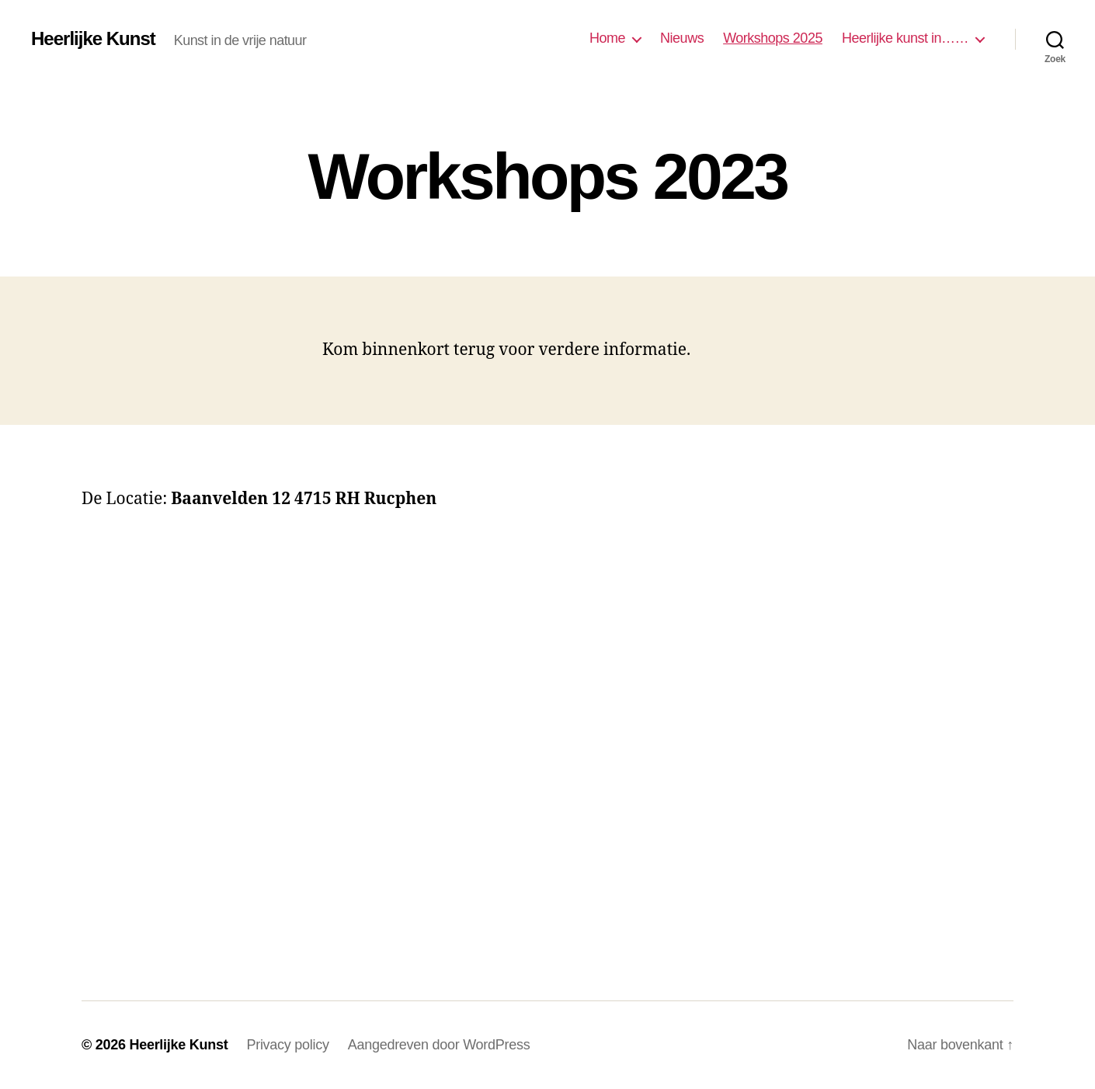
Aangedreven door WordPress (439, 1044)
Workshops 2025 (772, 38)
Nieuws (682, 38)
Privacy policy (287, 1044)
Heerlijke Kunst (93, 39)
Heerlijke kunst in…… (905, 38)
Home (607, 38)
